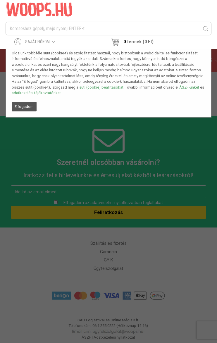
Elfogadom (24, 106)
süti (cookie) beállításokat (101, 87)
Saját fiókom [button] (35, 41)
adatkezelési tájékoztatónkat (36, 93)
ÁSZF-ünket (189, 87)
